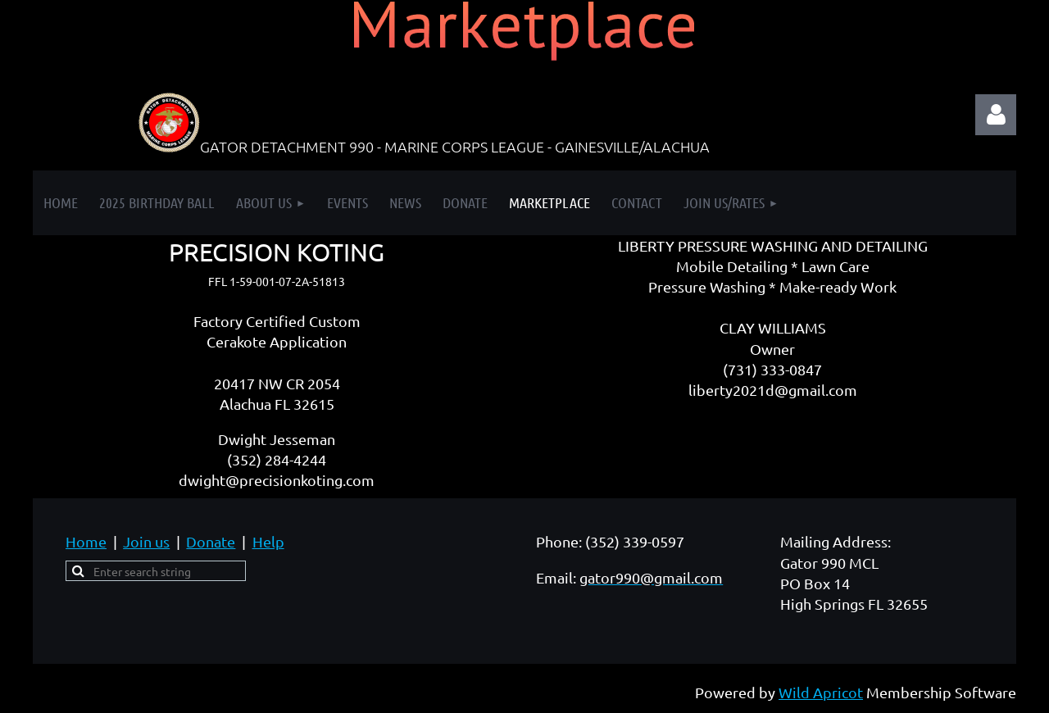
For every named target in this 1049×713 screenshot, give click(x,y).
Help (268, 541)
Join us (146, 541)
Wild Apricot (821, 692)
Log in (995, 114)
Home (86, 541)
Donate (210, 541)
